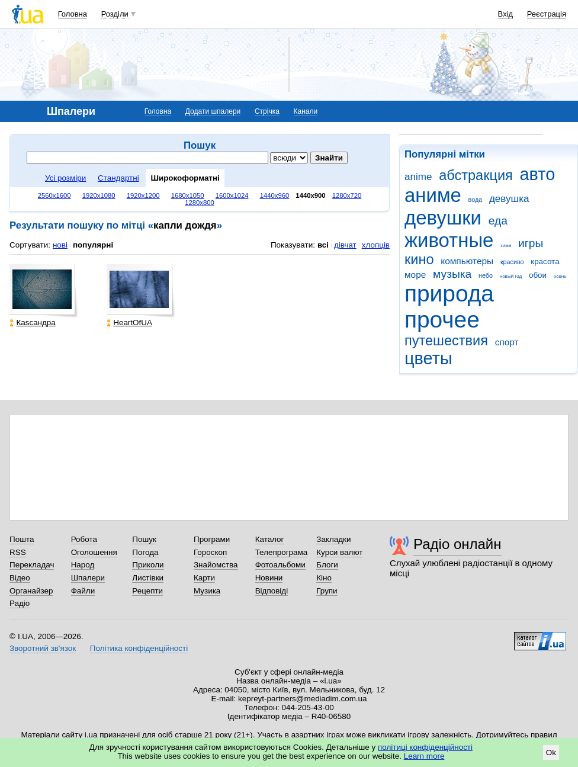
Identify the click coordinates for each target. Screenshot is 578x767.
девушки (442, 218)
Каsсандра (32, 322)
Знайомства (216, 564)
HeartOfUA (129, 322)
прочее (442, 319)
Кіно (324, 577)
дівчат (345, 244)
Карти (204, 577)
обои (538, 275)
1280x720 (347, 195)
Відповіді (271, 590)
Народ (83, 564)
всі (323, 244)
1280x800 (199, 202)
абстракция (476, 175)
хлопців (376, 244)
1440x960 (275, 195)
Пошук (144, 539)
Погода (145, 552)
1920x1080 (98, 195)
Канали (306, 111)
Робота (84, 539)
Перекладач (31, 564)
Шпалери (88, 577)
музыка (452, 274)
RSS (17, 552)
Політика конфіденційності (139, 648)
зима (505, 245)
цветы (428, 358)
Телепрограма (281, 552)
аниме (432, 195)
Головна (72, 13)
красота (545, 261)
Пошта (21, 539)
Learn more (424, 756)
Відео (19, 577)
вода (475, 199)
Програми (212, 539)
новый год (511, 276)
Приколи (147, 564)
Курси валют (339, 552)
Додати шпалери (212, 111)
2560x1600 (54, 195)
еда (498, 220)
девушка (509, 198)
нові (60, 244)
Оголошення (94, 552)
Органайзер (31, 590)
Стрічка (267, 111)
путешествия (446, 340)
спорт (507, 342)
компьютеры (467, 261)
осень (560, 276)
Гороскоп (210, 552)
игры (530, 243)
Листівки (147, 577)
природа (449, 293)
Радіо (19, 603)
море (415, 274)
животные (448, 240)
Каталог (269, 539)
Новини (269, 577)
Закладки (333, 539)
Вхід (505, 13)
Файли (83, 590)
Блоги (327, 564)
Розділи (115, 13)
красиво (512, 261)
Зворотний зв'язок (42, 648)
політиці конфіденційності (425, 747)
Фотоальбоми (280, 564)
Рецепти (147, 590)
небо (486, 275)
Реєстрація (546, 13)
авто (537, 174)
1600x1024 (232, 195)
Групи (326, 590)
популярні (93, 244)
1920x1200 (143, 195)
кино (419, 259)
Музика (207, 590)
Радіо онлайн (457, 544)
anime (418, 176)
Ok (551, 752)
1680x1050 (187, 195)
